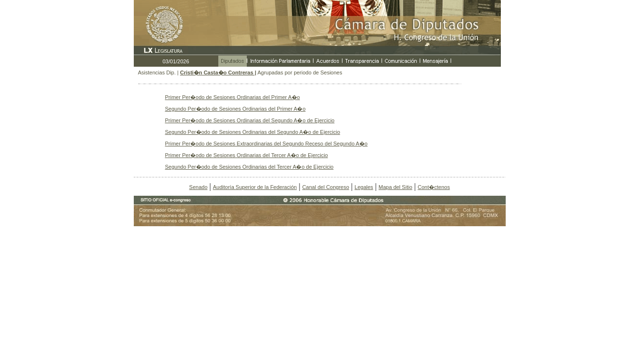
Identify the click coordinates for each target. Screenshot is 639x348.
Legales (364, 187)
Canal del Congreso (325, 187)
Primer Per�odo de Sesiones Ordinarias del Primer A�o (232, 97)
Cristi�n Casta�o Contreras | (218, 72)
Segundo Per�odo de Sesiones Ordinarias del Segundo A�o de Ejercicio (253, 132)
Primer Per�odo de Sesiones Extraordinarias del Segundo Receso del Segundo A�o (266, 143)
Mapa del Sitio (395, 187)
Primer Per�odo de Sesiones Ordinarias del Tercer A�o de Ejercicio (246, 155)
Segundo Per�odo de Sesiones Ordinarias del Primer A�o (235, 109)
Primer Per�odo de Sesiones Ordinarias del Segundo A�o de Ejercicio (250, 120)
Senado (198, 187)
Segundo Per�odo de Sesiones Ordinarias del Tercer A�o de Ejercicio (249, 167)
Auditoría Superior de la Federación (255, 187)
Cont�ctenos (434, 187)
